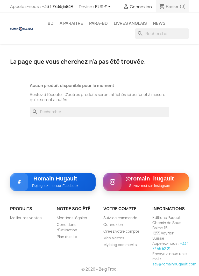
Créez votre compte (121, 231)
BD (51, 23)
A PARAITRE (71, 23)
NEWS (159, 23)
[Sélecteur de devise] (103, 7)
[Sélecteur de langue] (64, 7)
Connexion (113, 224)
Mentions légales (72, 217)
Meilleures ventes (26, 217)
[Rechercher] (162, 33)
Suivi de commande (120, 217)
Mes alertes (113, 237)
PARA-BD (98, 23)
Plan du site (67, 236)
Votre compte (120, 208)
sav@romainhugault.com (174, 264)
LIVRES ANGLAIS (130, 23)
